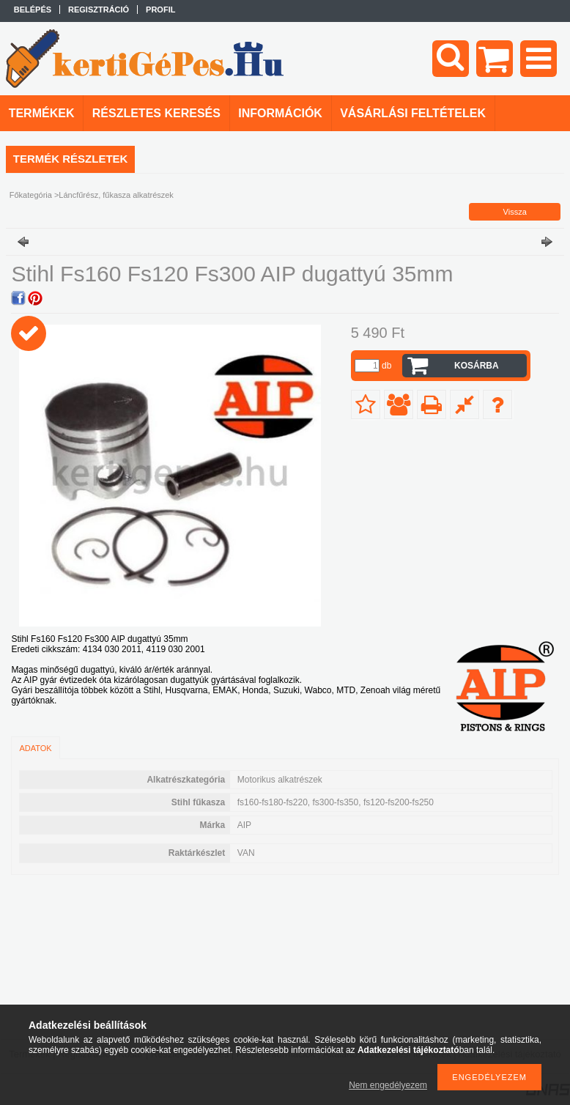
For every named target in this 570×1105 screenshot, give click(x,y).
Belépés (32, 9)
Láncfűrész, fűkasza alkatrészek (116, 195)
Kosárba (476, 366)
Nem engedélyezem (388, 1085)
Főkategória (31, 195)
